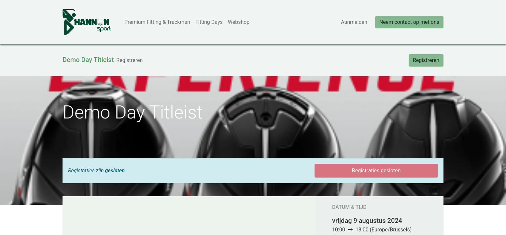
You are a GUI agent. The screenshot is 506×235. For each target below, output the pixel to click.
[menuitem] (157, 22)
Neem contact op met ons (409, 22)
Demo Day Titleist (88, 60)
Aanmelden (354, 22)
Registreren (426, 60)
